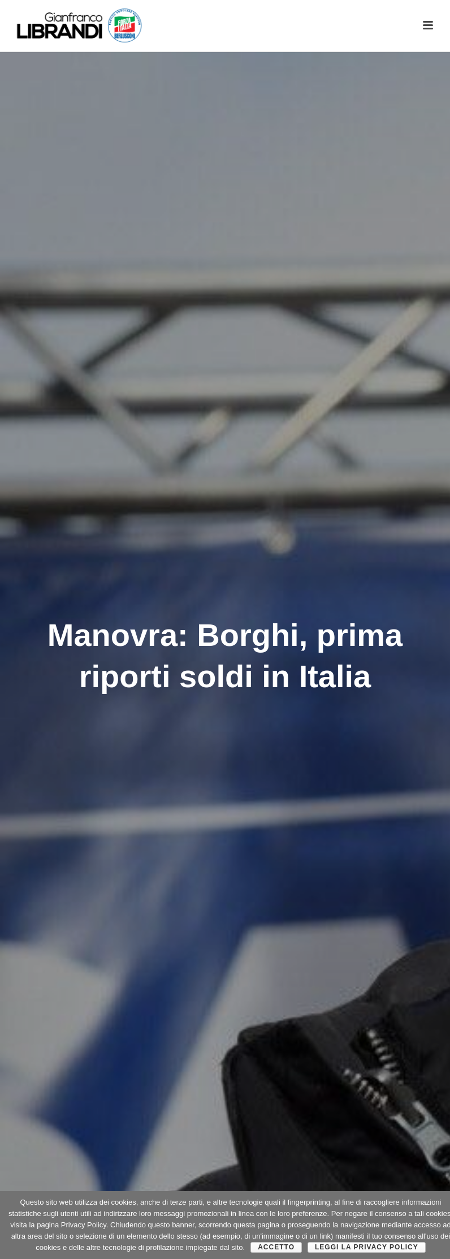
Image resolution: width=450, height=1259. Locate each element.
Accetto (276, 1247)
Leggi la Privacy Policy (366, 1247)
